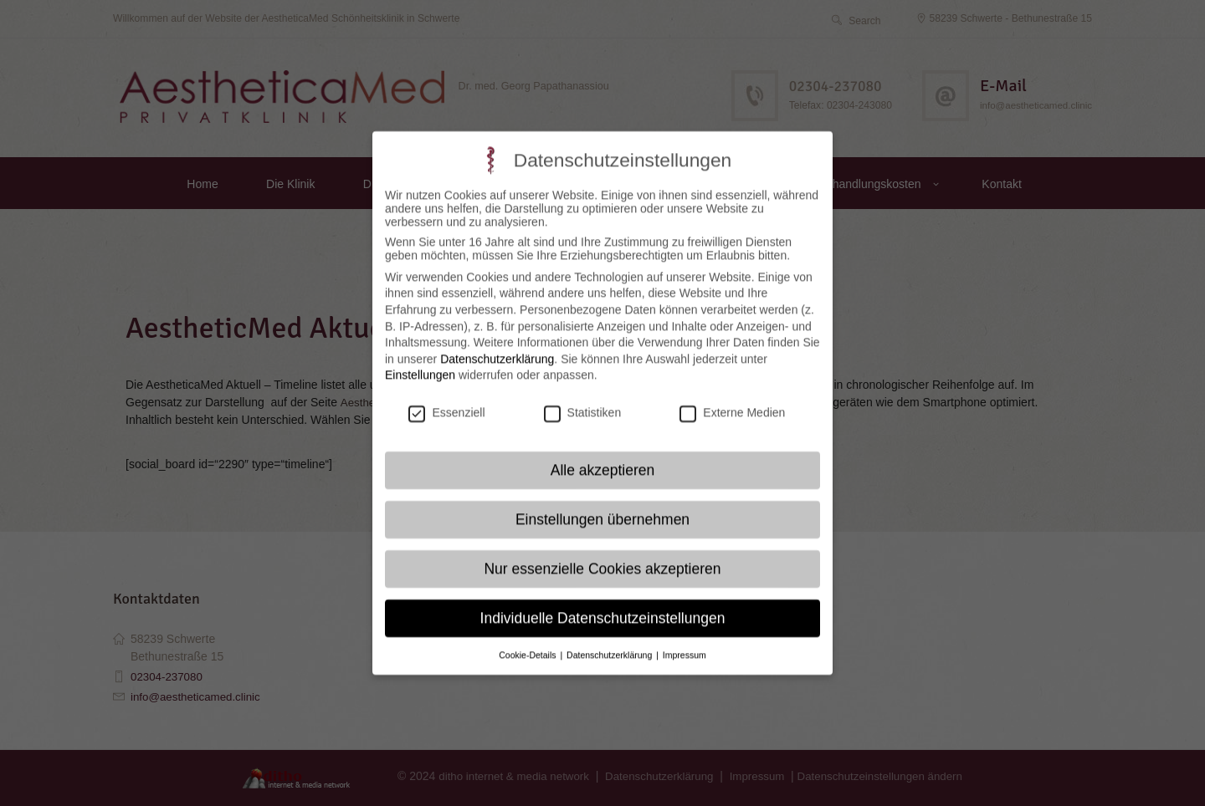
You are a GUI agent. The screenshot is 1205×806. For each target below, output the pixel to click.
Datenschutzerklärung (497, 342)
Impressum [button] (684, 639)
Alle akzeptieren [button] (603, 454)
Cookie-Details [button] (528, 639)
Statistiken (583, 396)
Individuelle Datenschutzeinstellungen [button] (603, 602)
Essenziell (446, 396)
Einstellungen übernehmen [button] (602, 503)
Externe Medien (732, 396)
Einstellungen (420, 358)
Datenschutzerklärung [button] (610, 639)
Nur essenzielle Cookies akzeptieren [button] (602, 552)
